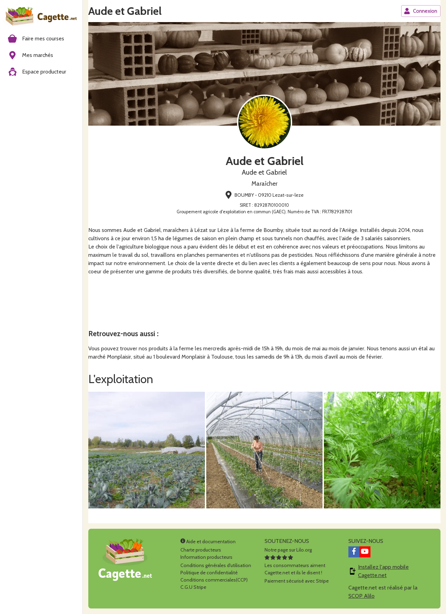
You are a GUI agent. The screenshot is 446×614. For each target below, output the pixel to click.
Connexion (420, 11)
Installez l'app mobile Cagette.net (383, 571)
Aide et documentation (208, 541)
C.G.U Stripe (193, 587)
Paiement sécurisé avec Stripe (297, 581)
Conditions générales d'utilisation (215, 565)
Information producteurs (206, 557)
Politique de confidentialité (209, 572)
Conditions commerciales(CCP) (214, 580)
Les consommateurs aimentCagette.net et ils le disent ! (295, 565)
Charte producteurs (200, 550)
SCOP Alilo (361, 596)
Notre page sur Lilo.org (288, 550)
